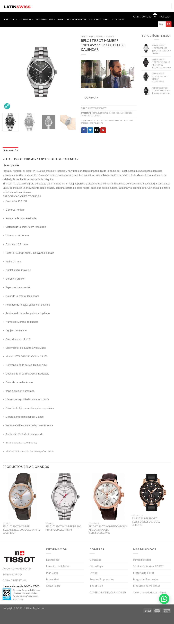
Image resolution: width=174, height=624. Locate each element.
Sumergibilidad (142, 559)
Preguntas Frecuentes (145, 579)
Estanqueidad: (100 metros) (21, 442)
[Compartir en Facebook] (84, 130)
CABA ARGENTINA (15, 580)
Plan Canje (52, 572)
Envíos (93, 572)
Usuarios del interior (58, 566)
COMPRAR (91, 97)
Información (45, 19)
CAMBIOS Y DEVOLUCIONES (108, 592)
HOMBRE (99, 36)
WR (95, 123)
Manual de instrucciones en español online (30, 451)
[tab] (10, 150)
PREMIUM (120, 113)
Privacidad (52, 579)
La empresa (52, 559)
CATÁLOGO (10, 19)
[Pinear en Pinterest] (103, 130)
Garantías (95, 559)
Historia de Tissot (143, 572)
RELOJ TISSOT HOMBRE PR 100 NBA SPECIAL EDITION (63, 528)
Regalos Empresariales (71, 19)
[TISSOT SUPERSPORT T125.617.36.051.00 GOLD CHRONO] (151, 493)
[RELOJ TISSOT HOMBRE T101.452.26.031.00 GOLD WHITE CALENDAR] (22, 496)
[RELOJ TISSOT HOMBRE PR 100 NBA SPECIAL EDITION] (65, 496)
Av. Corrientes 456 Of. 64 (17, 568)
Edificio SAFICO (12, 574)
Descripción (10, 150)
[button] (164, 599)
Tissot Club (96, 585)
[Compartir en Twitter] (90, 130)
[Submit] (168, 24)
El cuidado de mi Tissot (146, 585)
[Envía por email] (97, 130)
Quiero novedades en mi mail (149, 592)
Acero (93, 120)
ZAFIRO (100, 123)
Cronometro (120, 120)
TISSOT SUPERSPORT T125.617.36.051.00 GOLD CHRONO (146, 521)
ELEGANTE (110, 36)
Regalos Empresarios (102, 579)
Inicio (83, 36)
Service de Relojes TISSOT (148, 566)
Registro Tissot (99, 19)
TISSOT (90, 36)
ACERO (94, 113)
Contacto (118, 19)
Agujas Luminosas (105, 120)
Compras (27, 19)
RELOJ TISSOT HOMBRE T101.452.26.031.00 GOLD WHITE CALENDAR (21, 529)
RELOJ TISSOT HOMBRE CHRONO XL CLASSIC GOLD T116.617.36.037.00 (108, 529)
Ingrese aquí (18, 599)
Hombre (89, 123)
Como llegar (53, 585)
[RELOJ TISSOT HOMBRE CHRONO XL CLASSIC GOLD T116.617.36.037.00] (108, 496)
